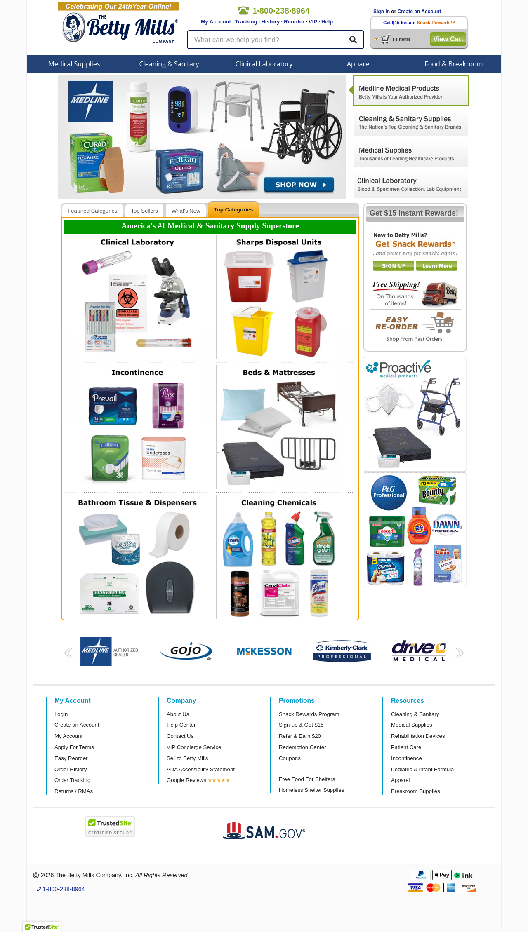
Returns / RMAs (73, 791)
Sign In (381, 11)
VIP (313, 22)
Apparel (359, 63)
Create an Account (419, 11)
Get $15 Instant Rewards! (414, 213)
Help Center (181, 725)
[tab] (92, 210)
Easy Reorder (71, 758)
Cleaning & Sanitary (169, 63)
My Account (216, 22)
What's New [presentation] (186, 211)
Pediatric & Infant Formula (422, 769)
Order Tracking (72, 780)
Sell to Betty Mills (187, 758)
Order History (70, 769)
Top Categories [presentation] (233, 210)
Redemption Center (302, 747)
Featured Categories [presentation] (92, 211)
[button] (67, 655)
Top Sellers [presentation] (144, 211)
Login (61, 714)
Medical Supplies (74, 63)
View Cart (448, 38)
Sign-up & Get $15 (301, 725)
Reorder (294, 22)
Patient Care (406, 747)
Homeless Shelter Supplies (311, 790)
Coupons (290, 758)
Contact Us (180, 736)
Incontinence (406, 758)
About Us (178, 714)
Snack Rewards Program (309, 714)
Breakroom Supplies (415, 791)
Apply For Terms (74, 747)
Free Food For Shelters (307, 779)
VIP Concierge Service (194, 747)
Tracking (246, 22)
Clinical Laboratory (264, 63)
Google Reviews (186, 780)
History (270, 22)
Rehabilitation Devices (418, 736)
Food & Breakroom (453, 63)
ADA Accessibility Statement (201, 769)
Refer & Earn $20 (300, 736)
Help (327, 22)
